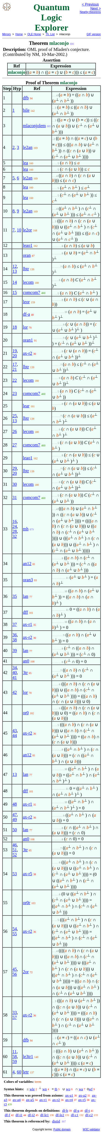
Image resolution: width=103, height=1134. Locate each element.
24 (14, 526)
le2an (27, 147)
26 (14, 431)
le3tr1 (28, 1056)
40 (14, 672)
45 (14, 969)
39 (14, 650)
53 (14, 873)
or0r (26, 902)
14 (14, 282)
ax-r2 (27, 353)
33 (14, 1012)
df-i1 (19, 1115)
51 (14, 849)
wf (91, 1089)
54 (14, 928)
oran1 (28, 340)
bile (26, 110)
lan (25, 596)
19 (14, 350)
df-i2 (31, 1115)
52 (14, 854)
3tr (25, 672)
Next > (95, 8)
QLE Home (34, 34)
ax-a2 (83, 1095)
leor (26, 301)
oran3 (28, 579)
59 (14, 1061)
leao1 (27, 245)
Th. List (50, 34)
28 (14, 531)
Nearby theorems (90, 11)
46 (14, 845)
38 (14, 639)
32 (14, 536)
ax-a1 (69, 1095)
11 (14, 1051)
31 (14, 497)
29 (14, 468)
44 (14, 735)
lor (25, 327)
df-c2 (89, 1115)
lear (26, 406)
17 (14, 364)
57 (14, 1017)
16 (14, 521)
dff (25, 612)
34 (14, 667)
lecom (28, 282)
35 (14, 596)
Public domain (62, 1129)
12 (14, 266)
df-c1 (74, 1115)
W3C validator (91, 1129)
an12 (27, 563)
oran (26, 255)
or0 (26, 712)
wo (68, 1089)
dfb (26, 98)
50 (14, 829)
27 (14, 445)
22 (14, 380)
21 (14, 369)
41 (14, 677)
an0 (26, 661)
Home (19, 34)
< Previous (90, 4)
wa (81, 1089)
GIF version (94, 34)
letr (26, 1072)
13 (14, 271)
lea (25, 162)
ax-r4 (69, 1100)
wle (32, 1089)
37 (14, 624)
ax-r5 (27, 873)
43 (14, 730)
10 (19, 230)
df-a (26, 314)
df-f (7, 1115)
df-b (65, 1110)
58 (14, 1056)
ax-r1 (27, 624)
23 (14, 393)
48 (14, 804)
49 (14, 819)
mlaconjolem (34, 125)
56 (14, 974)
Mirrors (6, 34)
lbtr (26, 268)
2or (26, 971)
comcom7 (31, 292)
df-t (87, 1110)
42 (14, 692)
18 (14, 327)
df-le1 (44, 1115)
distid (56, 1121)
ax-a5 (30, 1100)
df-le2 (59, 1115)
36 (14, 635)
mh (25, 529)
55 (14, 933)
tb (56, 1089)
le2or (27, 230)
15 (14, 292)
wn (44, 1089)
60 (19, 1072)
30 (14, 484)
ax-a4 (17, 1100)
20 (14, 355)
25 (14, 415)
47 (14, 814)
